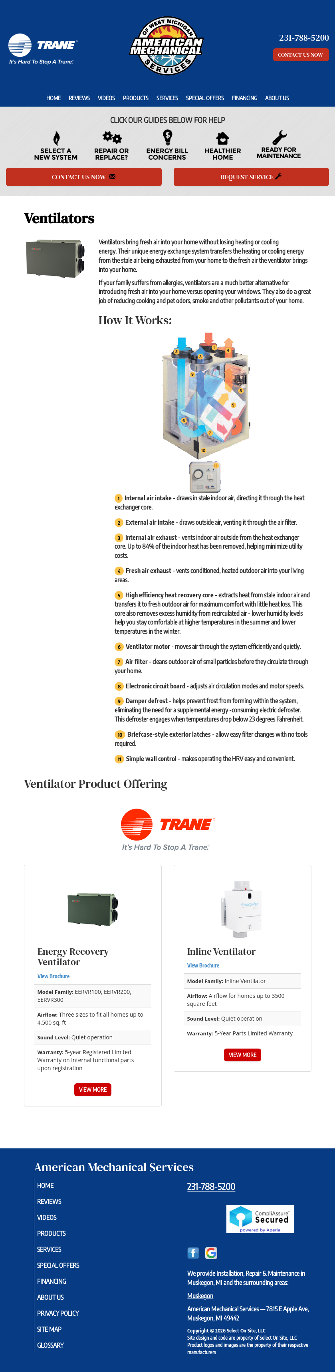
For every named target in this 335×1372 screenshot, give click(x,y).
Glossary (59, 1345)
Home (53, 97)
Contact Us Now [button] (301, 55)
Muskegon (200, 1296)
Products (136, 97)
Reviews (79, 97)
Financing (244, 97)
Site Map (58, 1329)
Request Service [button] (251, 176)
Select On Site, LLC (246, 1330)
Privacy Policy (67, 1313)
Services (167, 97)
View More (93, 1089)
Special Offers (205, 97)
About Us (277, 97)
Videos (106, 97)
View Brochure (53, 976)
